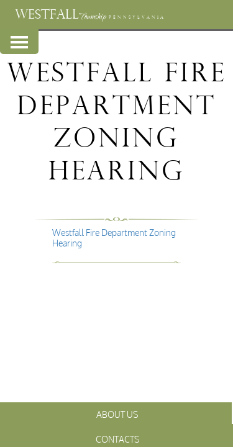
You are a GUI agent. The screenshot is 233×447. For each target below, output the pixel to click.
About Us (117, 414)
